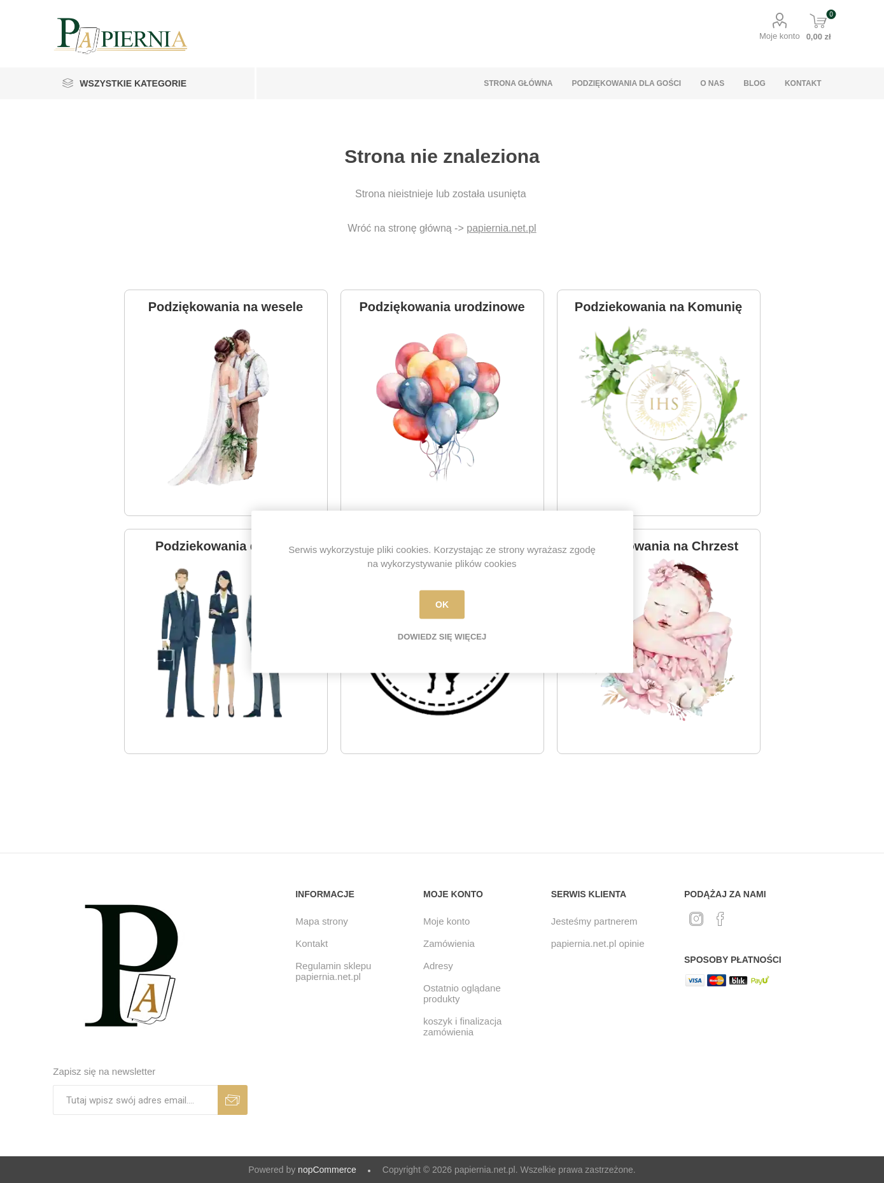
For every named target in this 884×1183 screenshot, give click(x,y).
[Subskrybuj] (135, 1100)
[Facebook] (720, 919)
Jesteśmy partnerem (594, 921)
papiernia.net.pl (501, 228)
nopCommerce (327, 1170)
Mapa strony (321, 921)
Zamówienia (449, 943)
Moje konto (779, 36)
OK (442, 604)
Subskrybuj (233, 1100)
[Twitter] (696, 919)
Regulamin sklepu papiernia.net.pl (333, 971)
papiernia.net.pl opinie (598, 943)
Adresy (438, 965)
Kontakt (311, 943)
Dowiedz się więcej (442, 636)
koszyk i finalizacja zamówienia (462, 1026)
